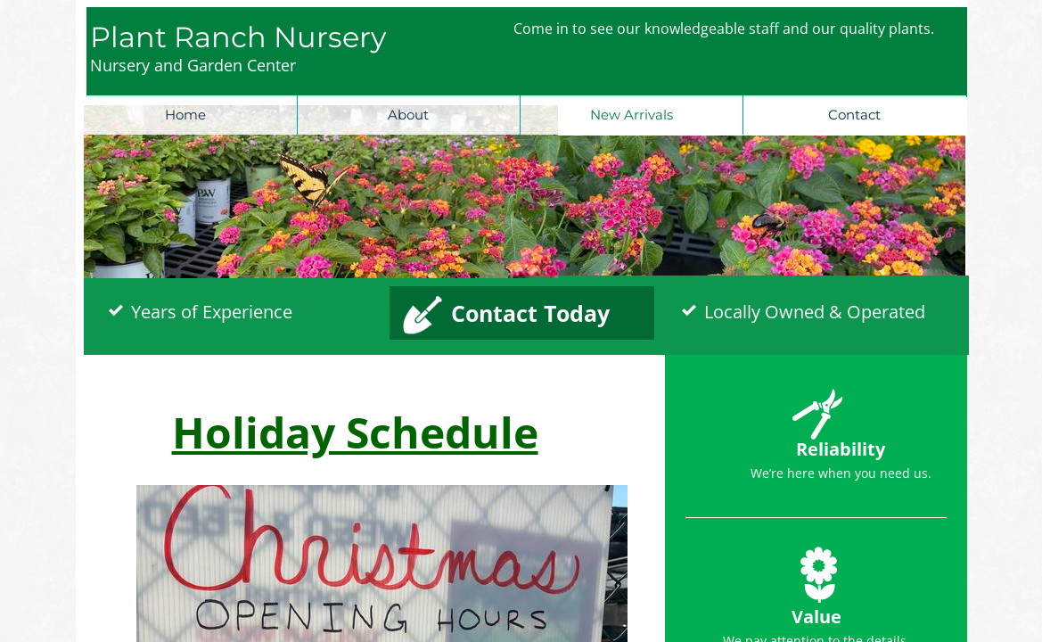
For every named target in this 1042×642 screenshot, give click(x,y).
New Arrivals (631, 114)
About (408, 114)
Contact (854, 114)
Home (185, 114)
